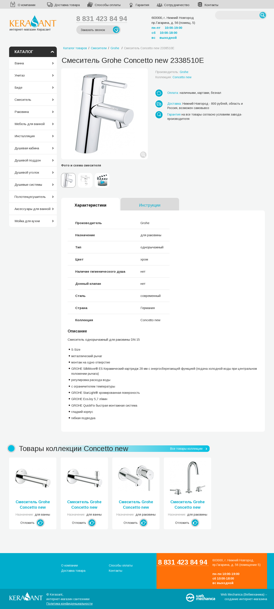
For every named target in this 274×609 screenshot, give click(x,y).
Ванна (19, 63)
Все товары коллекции (186, 448)
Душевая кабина (27, 148)
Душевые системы (28, 184)
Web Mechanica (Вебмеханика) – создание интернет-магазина (244, 597)
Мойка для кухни (27, 221)
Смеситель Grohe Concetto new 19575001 (136, 505)
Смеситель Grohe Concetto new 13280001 (33, 505)
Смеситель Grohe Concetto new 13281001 (84, 505)
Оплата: (173, 92)
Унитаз (20, 75)
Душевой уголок (27, 172)
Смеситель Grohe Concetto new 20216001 (187, 505)
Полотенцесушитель (30, 197)
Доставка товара (67, 5)
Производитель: (171, 71)
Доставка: (174, 103)
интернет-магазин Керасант (33, 23)
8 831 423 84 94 (101, 19)
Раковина (22, 112)
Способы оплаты (108, 5)
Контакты (211, 5)
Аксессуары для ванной (33, 209)
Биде (18, 87)
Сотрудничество (176, 5)
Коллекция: (173, 77)
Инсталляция (25, 136)
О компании (26, 5)
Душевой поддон (28, 160)
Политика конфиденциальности (69, 603)
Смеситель (23, 99)
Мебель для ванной (30, 124)
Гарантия (142, 5)
